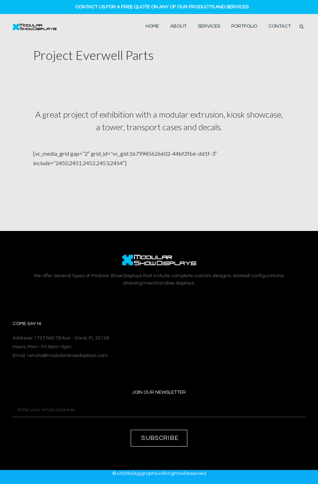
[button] (301, 27)
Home (152, 26)
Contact (279, 26)
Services (209, 26)
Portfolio (244, 26)
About (178, 26)
